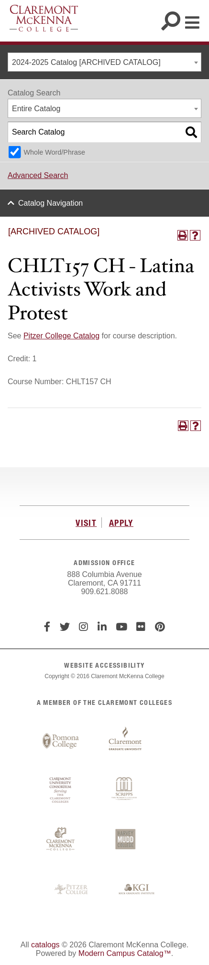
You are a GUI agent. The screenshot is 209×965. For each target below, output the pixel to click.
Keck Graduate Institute (136, 889)
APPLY (121, 522)
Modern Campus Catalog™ (124, 953)
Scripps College (125, 790)
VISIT (86, 522)
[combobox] (104, 62)
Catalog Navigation (50, 203)
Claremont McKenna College (44, 18)
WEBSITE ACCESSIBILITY (104, 665)
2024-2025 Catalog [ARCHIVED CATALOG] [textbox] (86, 62)
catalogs (45, 945)
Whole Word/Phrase (54, 152)
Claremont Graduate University (125, 741)
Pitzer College (72, 889)
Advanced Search (38, 175)
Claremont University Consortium (60, 790)
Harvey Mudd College (125, 840)
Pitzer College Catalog (61, 336)
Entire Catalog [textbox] (36, 109)
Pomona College (60, 741)
